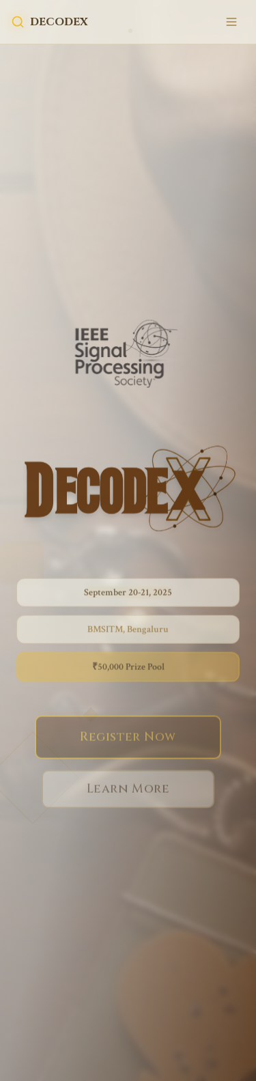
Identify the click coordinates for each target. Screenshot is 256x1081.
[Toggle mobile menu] (231, 22)
